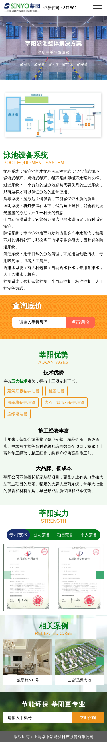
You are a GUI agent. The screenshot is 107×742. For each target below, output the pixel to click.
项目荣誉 (65, 535)
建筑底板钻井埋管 (23, 391)
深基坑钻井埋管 (21, 402)
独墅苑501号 (28, 680)
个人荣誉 (89, 535)
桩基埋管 (56, 391)
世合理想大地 (79, 680)
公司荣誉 (42, 535)
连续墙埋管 (17, 414)
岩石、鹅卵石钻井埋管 (64, 402)
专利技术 (18, 534)
